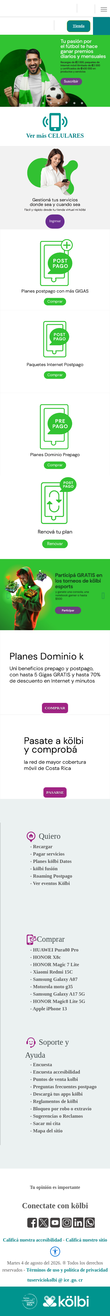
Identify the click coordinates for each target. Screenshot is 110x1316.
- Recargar (41, 846)
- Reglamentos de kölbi (54, 1101)
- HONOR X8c (45, 957)
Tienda (78, 26)
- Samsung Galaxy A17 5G (57, 994)
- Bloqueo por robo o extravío (61, 1109)
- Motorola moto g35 (51, 986)
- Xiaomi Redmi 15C (51, 972)
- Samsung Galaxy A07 (54, 979)
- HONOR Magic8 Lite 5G (57, 1001)
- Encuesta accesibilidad (55, 1072)
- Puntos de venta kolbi (54, 1079)
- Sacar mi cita (45, 1123)
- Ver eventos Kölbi (50, 883)
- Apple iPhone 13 (48, 1008)
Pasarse (55, 792)
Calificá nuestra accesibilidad (32, 1239)
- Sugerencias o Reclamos (56, 1116)
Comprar (55, 708)
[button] (9, 69)
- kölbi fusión (44, 868)
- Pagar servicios (47, 854)
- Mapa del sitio (46, 1131)
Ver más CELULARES (55, 135)
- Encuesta (41, 1064)
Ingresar (55, 221)
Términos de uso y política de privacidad (67, 1269)
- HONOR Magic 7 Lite (54, 964)
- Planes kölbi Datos (51, 861)
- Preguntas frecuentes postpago (63, 1086)
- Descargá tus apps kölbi (56, 1094)
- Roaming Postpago (51, 876)
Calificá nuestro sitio (86, 1239)
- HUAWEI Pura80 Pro (54, 950)
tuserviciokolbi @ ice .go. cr (55, 1279)
